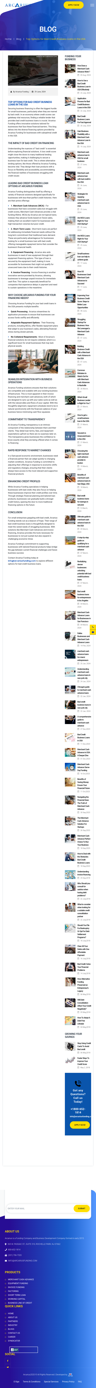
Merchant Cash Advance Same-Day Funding (83, 767)
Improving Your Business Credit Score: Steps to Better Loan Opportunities (83, 301)
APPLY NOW (73, 5)
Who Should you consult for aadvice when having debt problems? (83, 889)
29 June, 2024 (40, 92)
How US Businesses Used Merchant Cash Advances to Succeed (84, 277)
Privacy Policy (68, 1381)
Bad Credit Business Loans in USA (83, 737)
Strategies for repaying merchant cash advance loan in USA (83, 200)
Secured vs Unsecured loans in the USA (83, 436)
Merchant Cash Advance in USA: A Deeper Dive (83, 752)
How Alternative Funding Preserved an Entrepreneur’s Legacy (83, 985)
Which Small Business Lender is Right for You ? (83, 400)
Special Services (51, 1381)
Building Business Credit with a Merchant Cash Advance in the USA (83, 352)
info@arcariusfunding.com (22, 560)
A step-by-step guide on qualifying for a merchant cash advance (83, 543)
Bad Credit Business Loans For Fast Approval (84, 119)
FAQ (80, 1381)
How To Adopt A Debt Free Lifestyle (83, 1021)
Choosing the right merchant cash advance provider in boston (83, 457)
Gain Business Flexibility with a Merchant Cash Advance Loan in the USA (83, 137)
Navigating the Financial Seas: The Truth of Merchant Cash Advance (83, 803)
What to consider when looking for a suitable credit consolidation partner (83, 910)
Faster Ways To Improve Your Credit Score (83, 1061)
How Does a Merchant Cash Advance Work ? (83, 68)
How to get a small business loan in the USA (83, 418)
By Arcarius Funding (21, 92)
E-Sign (16, 1381)
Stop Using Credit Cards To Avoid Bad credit (84, 1046)
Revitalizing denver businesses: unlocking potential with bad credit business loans (84, 570)
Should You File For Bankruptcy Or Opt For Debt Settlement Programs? (83, 931)
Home (8, 39)
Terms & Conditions (31, 1381)
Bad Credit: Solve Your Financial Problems (83, 967)
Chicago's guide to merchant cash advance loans (84, 690)
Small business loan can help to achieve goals (83, 256)
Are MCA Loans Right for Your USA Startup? (83, 221)
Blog (18, 39)
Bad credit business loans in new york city (84, 705)
